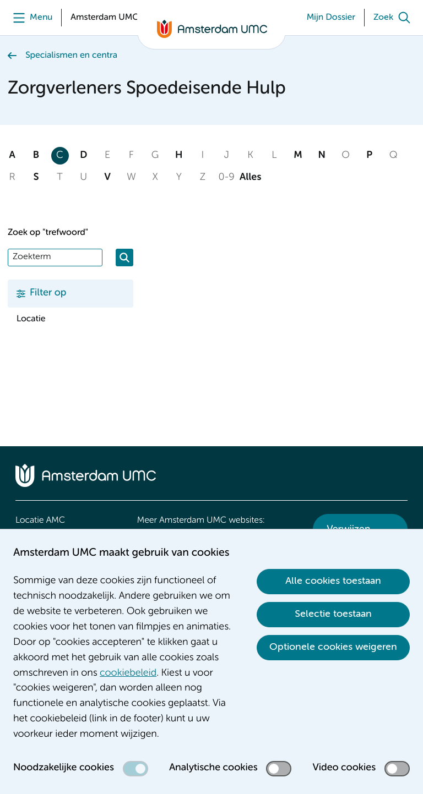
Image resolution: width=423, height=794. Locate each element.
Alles (250, 178)
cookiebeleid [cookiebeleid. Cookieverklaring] (128, 673)
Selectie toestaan (333, 614)
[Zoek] (394, 17)
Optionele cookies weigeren (333, 647)
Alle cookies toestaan (333, 581)
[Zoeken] (124, 257)
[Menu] (30, 17)
